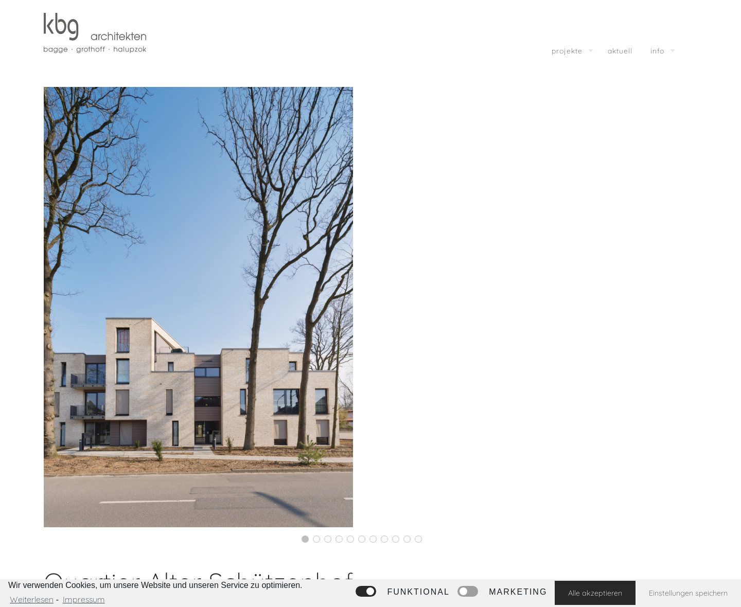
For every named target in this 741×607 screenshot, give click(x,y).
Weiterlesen (32, 599)
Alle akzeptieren (595, 593)
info (657, 51)
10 (407, 539)
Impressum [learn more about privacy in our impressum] (84, 599)
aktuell (620, 51)
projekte (567, 51)
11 (418, 539)
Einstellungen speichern (688, 593)
